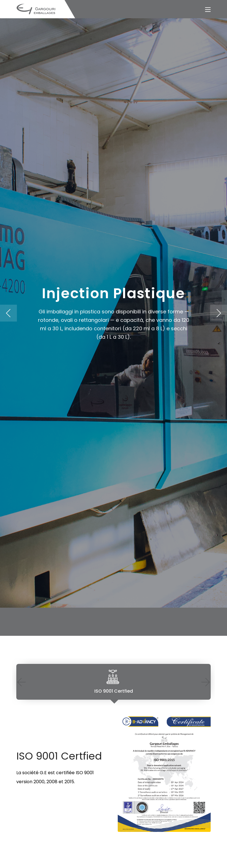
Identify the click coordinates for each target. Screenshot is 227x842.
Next (206, 682)
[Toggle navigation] (208, 9)
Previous (21, 682)
